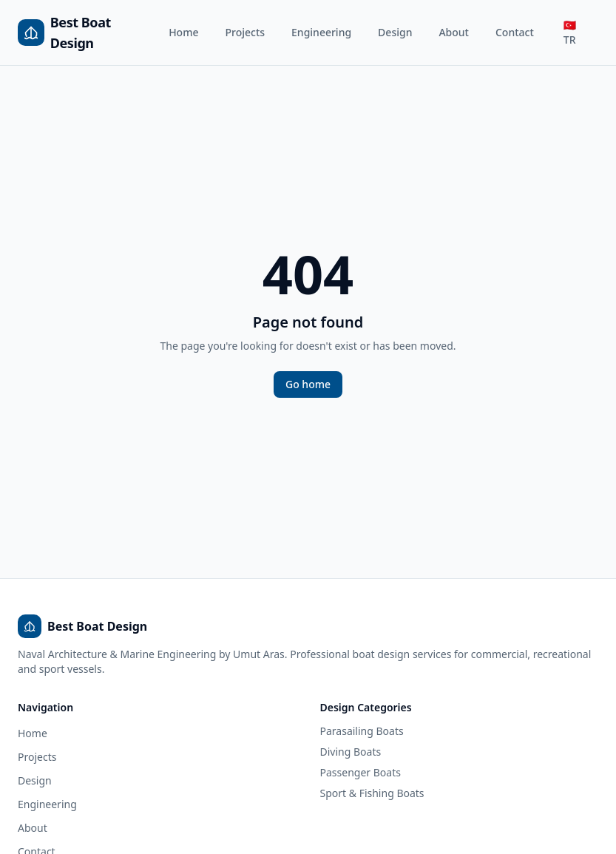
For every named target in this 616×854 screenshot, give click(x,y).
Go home (308, 384)
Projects (245, 32)
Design (395, 32)
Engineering (321, 32)
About (454, 32)
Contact (514, 32)
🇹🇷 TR (569, 32)
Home (183, 32)
